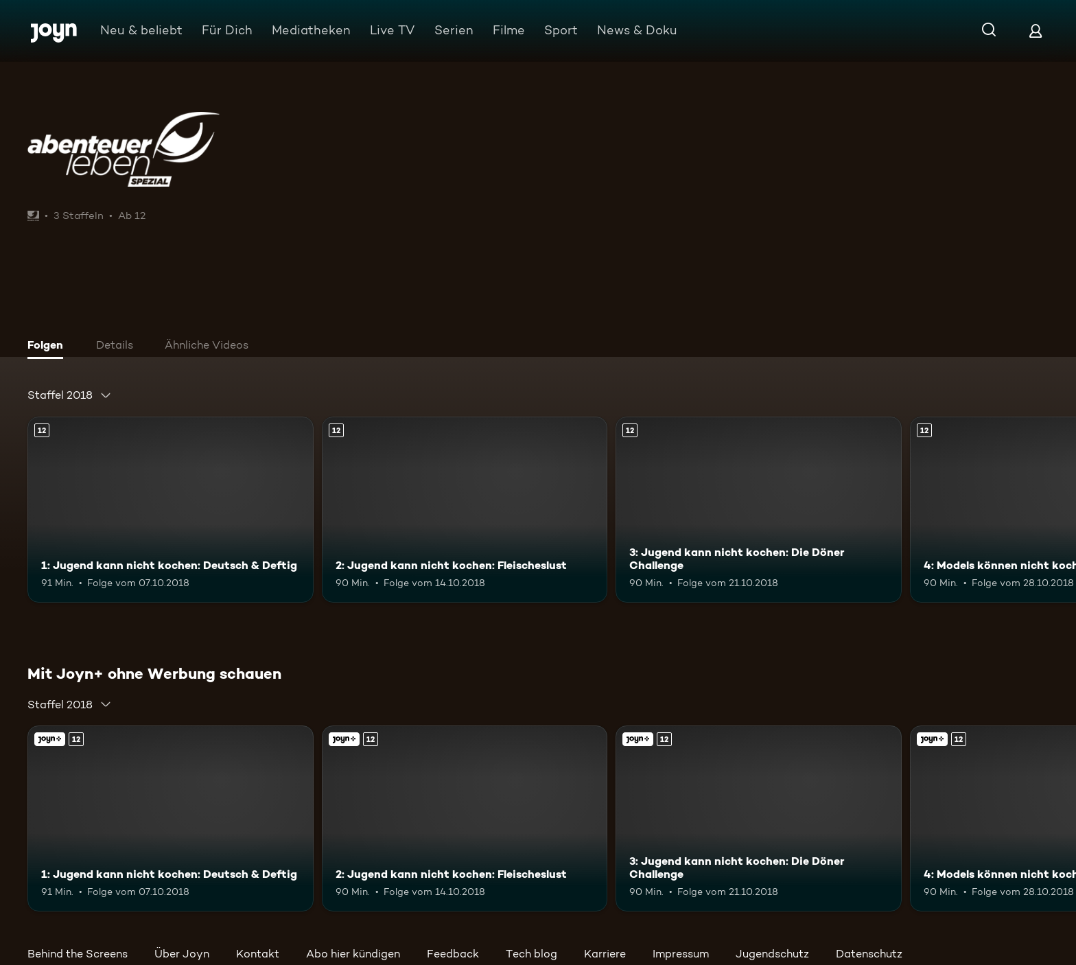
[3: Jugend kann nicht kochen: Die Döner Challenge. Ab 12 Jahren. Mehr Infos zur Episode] (759, 510)
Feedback (453, 953)
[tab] (49, 346)
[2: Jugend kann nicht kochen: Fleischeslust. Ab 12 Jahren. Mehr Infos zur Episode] (465, 510)
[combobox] (70, 395)
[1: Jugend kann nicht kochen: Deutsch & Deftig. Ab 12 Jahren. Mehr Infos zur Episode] (170, 510)
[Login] (1035, 31)
